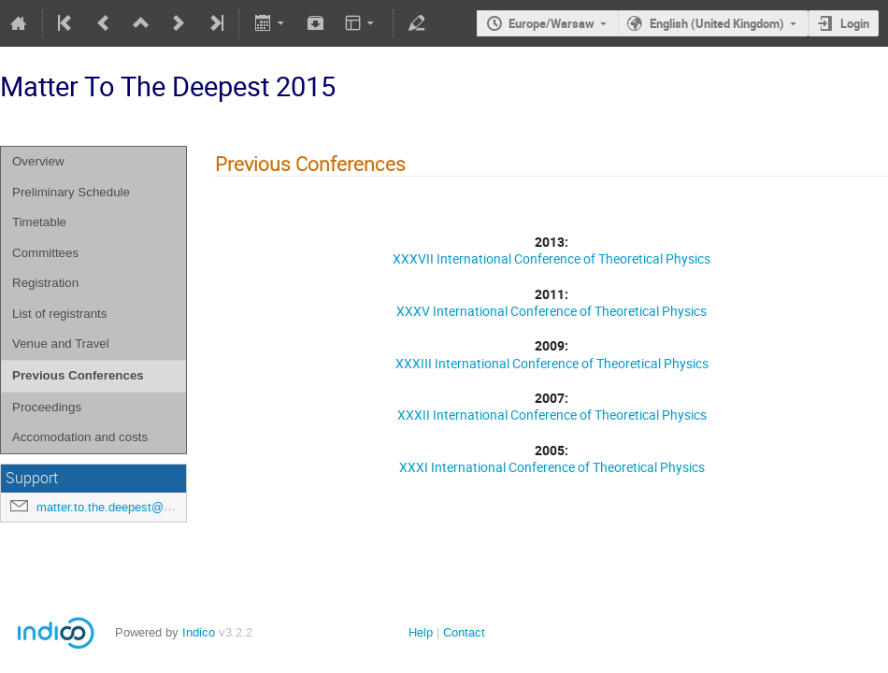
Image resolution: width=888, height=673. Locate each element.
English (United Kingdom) (717, 23)
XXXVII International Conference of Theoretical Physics (551, 258)
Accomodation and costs (80, 437)
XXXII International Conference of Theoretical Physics (552, 414)
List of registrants (59, 314)
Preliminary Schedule (71, 192)
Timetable (39, 222)
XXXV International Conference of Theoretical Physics (551, 311)
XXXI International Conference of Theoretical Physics (552, 467)
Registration (45, 283)
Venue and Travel (60, 343)
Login (854, 23)
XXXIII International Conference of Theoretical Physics (552, 363)
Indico (198, 632)
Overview (38, 161)
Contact (464, 632)
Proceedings (46, 407)
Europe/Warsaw (551, 23)
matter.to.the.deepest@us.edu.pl (124, 507)
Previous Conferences (78, 375)
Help (420, 632)
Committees (45, 253)
